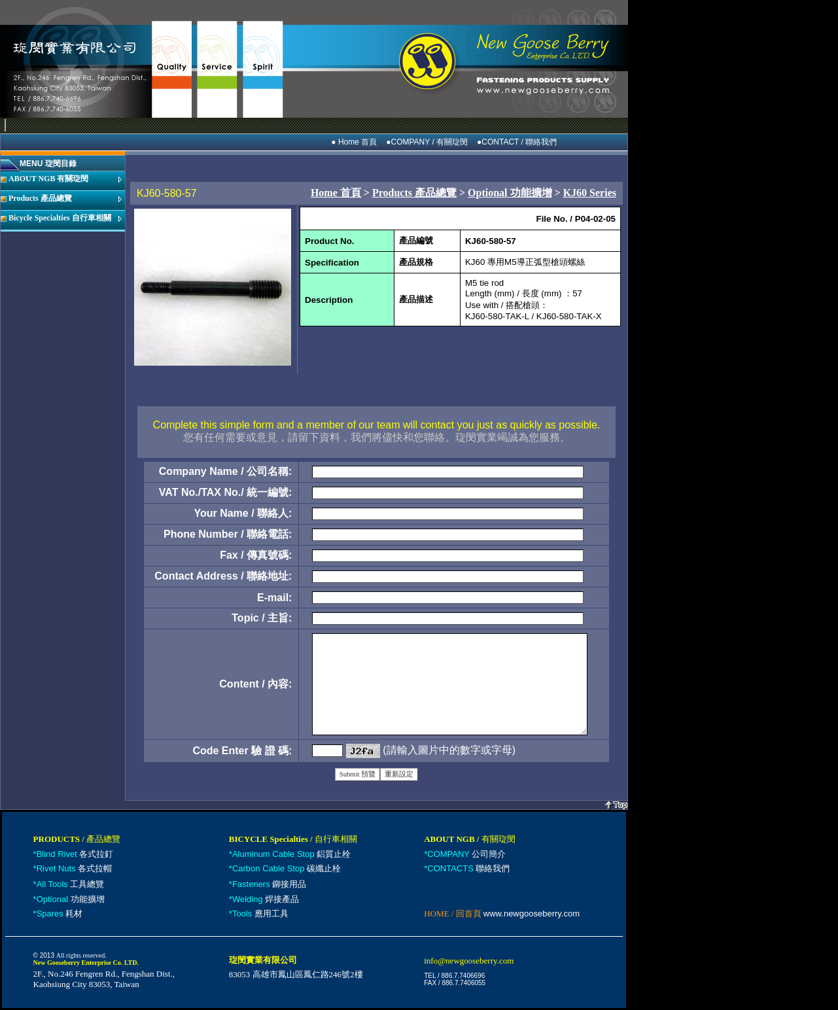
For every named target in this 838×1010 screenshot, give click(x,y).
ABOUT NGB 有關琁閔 (48, 178)
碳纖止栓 (286, 868)
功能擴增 (71, 899)
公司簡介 (466, 854)
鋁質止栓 (291, 854)
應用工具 (260, 913)
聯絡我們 (468, 868)
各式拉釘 (75, 854)
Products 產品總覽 (40, 198)
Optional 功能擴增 (509, 192)
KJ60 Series (589, 192)
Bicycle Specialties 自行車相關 (60, 217)
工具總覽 (71, 884)
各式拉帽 (75, 868)
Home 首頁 (336, 192)
